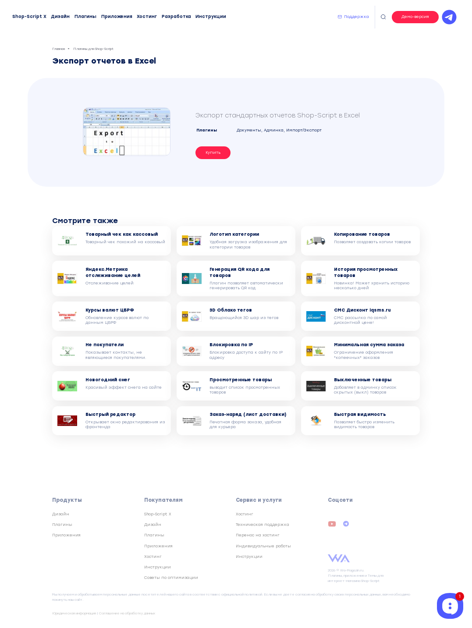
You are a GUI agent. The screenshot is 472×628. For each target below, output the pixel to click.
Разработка (176, 16)
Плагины (85, 16)
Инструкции (210, 16)
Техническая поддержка (262, 524)
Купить (213, 152)
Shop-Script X (29, 16)
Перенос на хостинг (258, 535)
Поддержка (356, 16)
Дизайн (60, 16)
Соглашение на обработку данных (127, 613)
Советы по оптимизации (171, 577)
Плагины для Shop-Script (93, 49)
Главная (58, 49)
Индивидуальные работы (263, 546)
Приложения (116, 16)
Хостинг (147, 16)
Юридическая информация (74, 613)
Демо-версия (415, 16)
